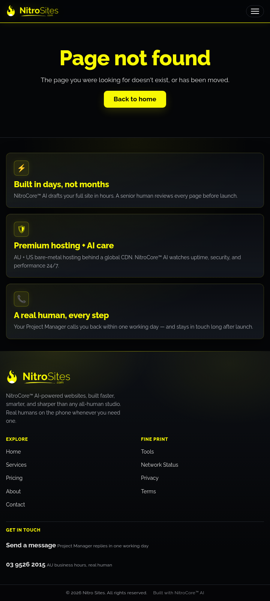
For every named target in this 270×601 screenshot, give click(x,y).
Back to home (135, 99)
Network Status (159, 465)
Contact (15, 505)
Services (16, 465)
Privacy (150, 478)
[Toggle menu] (255, 11)
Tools (147, 452)
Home (13, 452)
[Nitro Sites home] (32, 11)
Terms (148, 491)
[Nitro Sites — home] (77, 377)
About (13, 491)
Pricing (14, 478)
